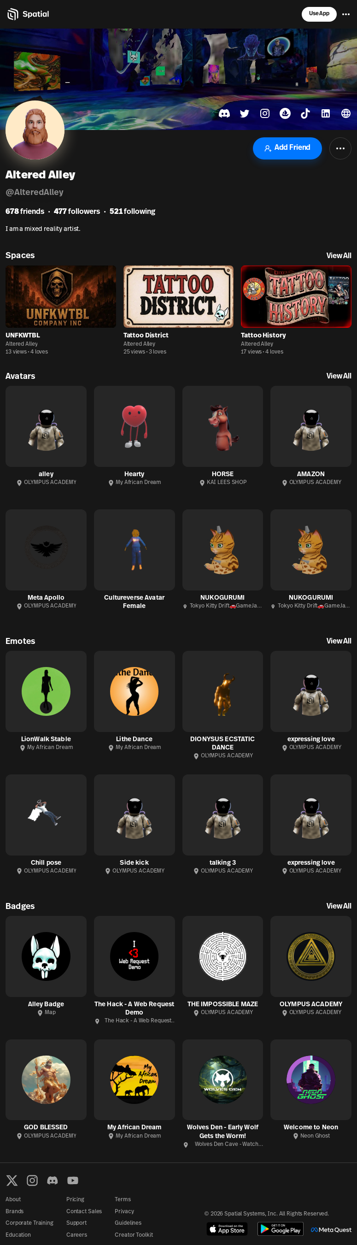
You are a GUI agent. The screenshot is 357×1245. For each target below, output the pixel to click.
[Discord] (52, 1180)
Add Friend (287, 148)
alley (46, 474)
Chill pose (46, 863)
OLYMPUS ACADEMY (311, 1004)
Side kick (134, 863)
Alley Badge (46, 1004)
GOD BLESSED (46, 1127)
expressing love (311, 739)
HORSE (223, 474)
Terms (122, 1200)
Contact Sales (84, 1212)
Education (18, 1235)
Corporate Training (29, 1223)
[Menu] (345, 14)
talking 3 (223, 863)
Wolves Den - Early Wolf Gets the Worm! (222, 1131)
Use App (319, 14)
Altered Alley (21, 344)
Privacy (124, 1212)
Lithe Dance (134, 739)
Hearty (134, 474)
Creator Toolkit (133, 1235)
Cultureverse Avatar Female (134, 602)
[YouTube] (72, 1180)
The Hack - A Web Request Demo (134, 1008)
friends (25, 212)
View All (339, 256)
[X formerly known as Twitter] (12, 1180)
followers (77, 212)
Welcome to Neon (311, 1127)
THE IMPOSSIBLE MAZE (222, 1004)
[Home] (27, 14)
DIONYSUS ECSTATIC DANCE (222, 743)
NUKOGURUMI (222, 598)
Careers (76, 1235)
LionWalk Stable (46, 739)
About (13, 1200)
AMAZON (311, 474)
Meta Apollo (46, 598)
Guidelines (128, 1223)
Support (76, 1223)
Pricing (75, 1200)
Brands (14, 1212)
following (132, 212)
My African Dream (134, 1127)
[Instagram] (32, 1180)
